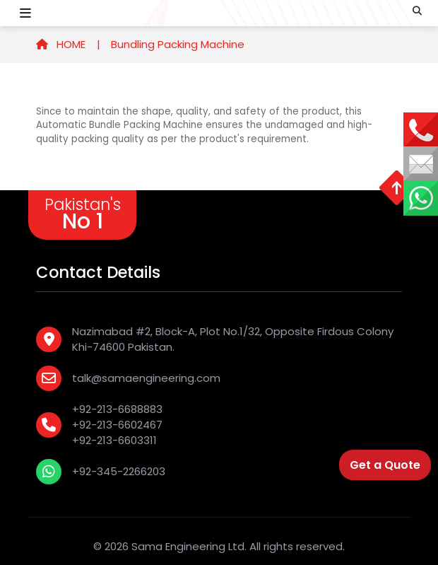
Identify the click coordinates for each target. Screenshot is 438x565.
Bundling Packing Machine (177, 44)
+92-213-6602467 (117, 424)
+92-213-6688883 (117, 409)
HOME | (68, 44)
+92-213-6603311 (114, 440)
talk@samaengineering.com (146, 378)
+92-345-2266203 (118, 471)
